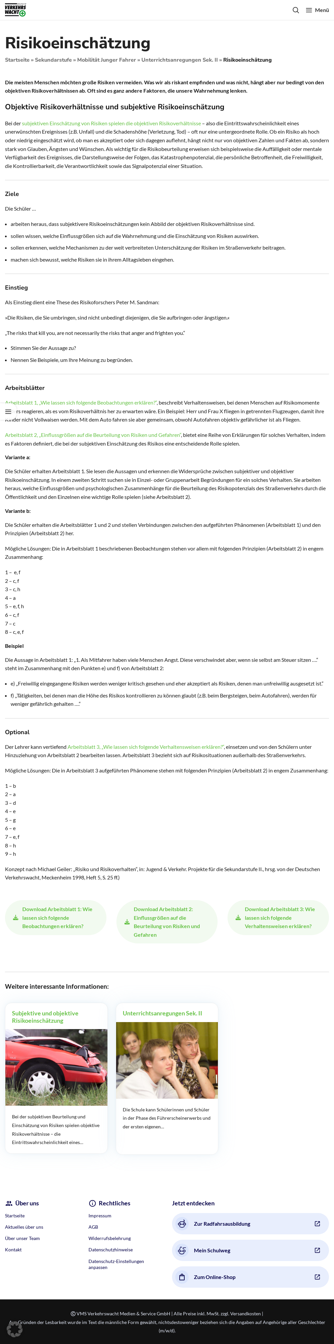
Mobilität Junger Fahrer (106, 60)
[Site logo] (15, 9)
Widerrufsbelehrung (109, 1238)
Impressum (99, 1215)
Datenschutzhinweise (110, 1249)
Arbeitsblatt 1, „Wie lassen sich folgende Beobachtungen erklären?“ (81, 402)
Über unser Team (22, 1238)
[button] (14, 1329)
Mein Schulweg (202, 1250)
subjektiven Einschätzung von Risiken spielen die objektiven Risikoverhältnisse (111, 123)
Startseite (17, 60)
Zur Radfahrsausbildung (212, 1223)
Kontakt (13, 1249)
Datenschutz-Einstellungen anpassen (116, 1264)
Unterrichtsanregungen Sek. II (179, 60)
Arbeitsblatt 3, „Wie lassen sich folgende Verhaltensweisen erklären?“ (146, 746)
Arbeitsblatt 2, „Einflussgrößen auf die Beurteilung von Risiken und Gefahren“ (93, 435)
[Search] (295, 10)
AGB (93, 1227)
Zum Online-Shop (205, 1277)
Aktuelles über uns (24, 1227)
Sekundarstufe (53, 60)
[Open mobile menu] (317, 10)
